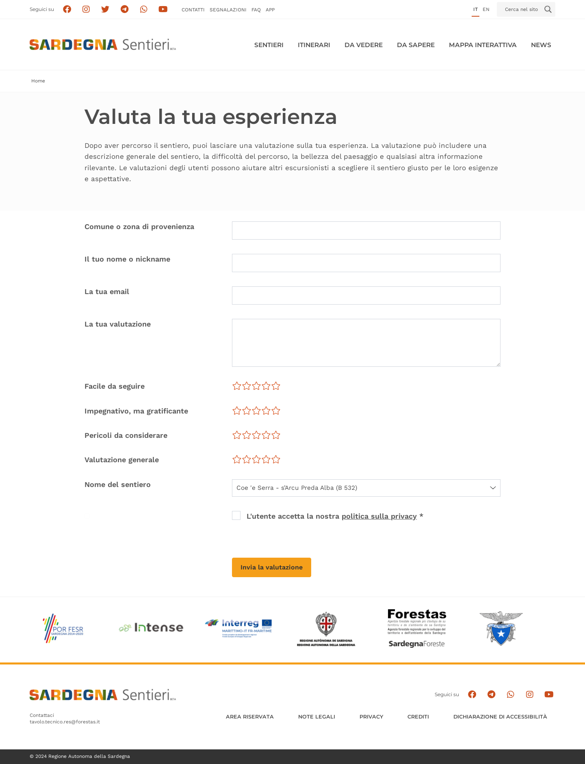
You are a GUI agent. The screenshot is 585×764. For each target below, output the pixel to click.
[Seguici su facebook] (67, 9)
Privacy (371, 717)
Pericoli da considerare (125, 435)
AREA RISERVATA (250, 717)
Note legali (316, 717)
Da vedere (363, 45)
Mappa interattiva (483, 45)
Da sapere (416, 45)
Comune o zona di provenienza (139, 226)
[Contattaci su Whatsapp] (144, 9)
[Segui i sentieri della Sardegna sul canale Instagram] (86, 9)
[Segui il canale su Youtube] (163, 9)
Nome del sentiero (117, 484)
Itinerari (314, 45)
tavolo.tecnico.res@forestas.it (65, 722)
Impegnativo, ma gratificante (136, 411)
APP (270, 10)
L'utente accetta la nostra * (335, 516)
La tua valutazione (117, 324)
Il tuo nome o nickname (127, 259)
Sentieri (269, 45)
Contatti (193, 10)
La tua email (106, 291)
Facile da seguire (114, 386)
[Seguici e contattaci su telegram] (124, 9)
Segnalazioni (228, 10)
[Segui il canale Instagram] (529, 694)
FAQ (256, 10)
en (486, 9)
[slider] (256, 386)
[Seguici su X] (105, 9)
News (541, 45)
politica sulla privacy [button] (379, 516)
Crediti (418, 717)
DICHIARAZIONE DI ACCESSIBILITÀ (500, 717)
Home (38, 81)
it (475, 9)
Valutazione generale (121, 459)
